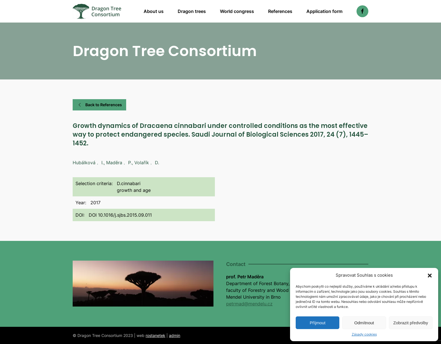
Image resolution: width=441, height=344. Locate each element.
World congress (237, 11)
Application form (324, 11)
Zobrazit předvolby (410, 322)
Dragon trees (192, 11)
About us (154, 11)
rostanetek (155, 335)
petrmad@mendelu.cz (249, 304)
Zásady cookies (364, 334)
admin (174, 335)
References (280, 11)
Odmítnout (364, 322)
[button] (430, 275)
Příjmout (318, 322)
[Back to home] (97, 11)
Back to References (99, 105)
